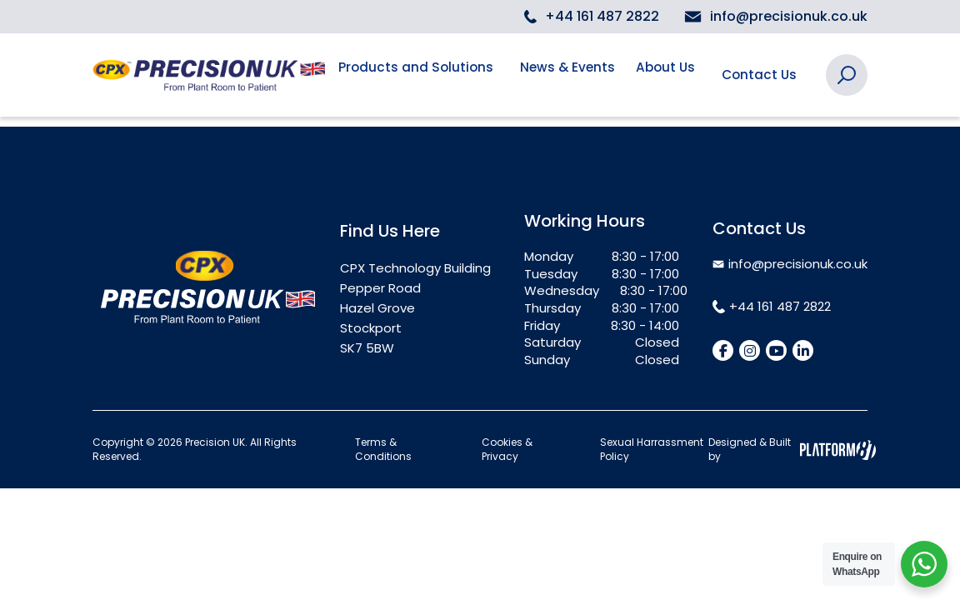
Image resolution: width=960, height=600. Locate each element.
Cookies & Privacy (507, 449)
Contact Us (762, 74)
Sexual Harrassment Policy (651, 449)
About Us (662, 74)
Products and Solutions (417, 74)
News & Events (569, 74)
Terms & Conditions (383, 449)
